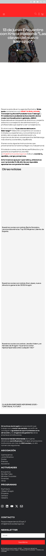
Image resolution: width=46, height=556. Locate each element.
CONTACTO (8, 517)
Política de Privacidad (27, 550)
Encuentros (6, 472)
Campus (4, 496)
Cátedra (4, 498)
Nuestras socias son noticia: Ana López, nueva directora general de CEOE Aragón (21, 284)
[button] (4, 14)
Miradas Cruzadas (8, 476)
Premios (4, 461)
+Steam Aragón (7, 491)
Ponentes (5, 479)
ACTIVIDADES (9, 467)
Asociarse (5, 464)
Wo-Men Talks (6, 474)
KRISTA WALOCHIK (30, 111)
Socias (4, 459)
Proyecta (4, 493)
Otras (3, 481)
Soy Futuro (5, 489)
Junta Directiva (7, 457)
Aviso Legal (14, 550)
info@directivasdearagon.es (14, 154)
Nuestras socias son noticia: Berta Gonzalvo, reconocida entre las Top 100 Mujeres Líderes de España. (23, 229)
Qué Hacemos (7, 455)
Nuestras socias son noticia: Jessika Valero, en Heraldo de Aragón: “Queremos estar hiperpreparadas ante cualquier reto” (21, 346)
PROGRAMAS (9, 484)
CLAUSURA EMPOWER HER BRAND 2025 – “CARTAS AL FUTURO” (20, 406)
